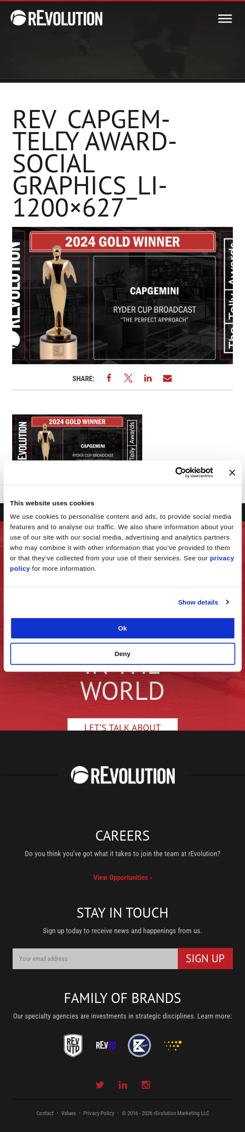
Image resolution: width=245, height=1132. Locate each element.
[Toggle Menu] (225, 18)
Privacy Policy (98, 1113)
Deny (122, 653)
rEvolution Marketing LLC (181, 1113)
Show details (198, 602)
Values (68, 1113)
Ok (122, 628)
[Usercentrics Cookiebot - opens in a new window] (175, 472)
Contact (45, 1113)
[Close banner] (232, 472)
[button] (108, 377)
